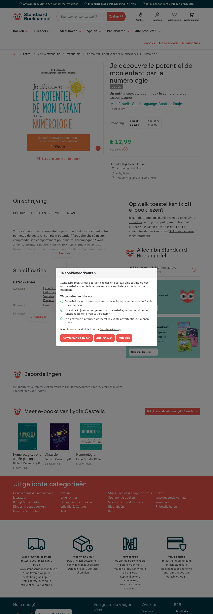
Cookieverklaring (110, 329)
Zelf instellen (104, 338)
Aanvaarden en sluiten (76, 338)
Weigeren (124, 338)
